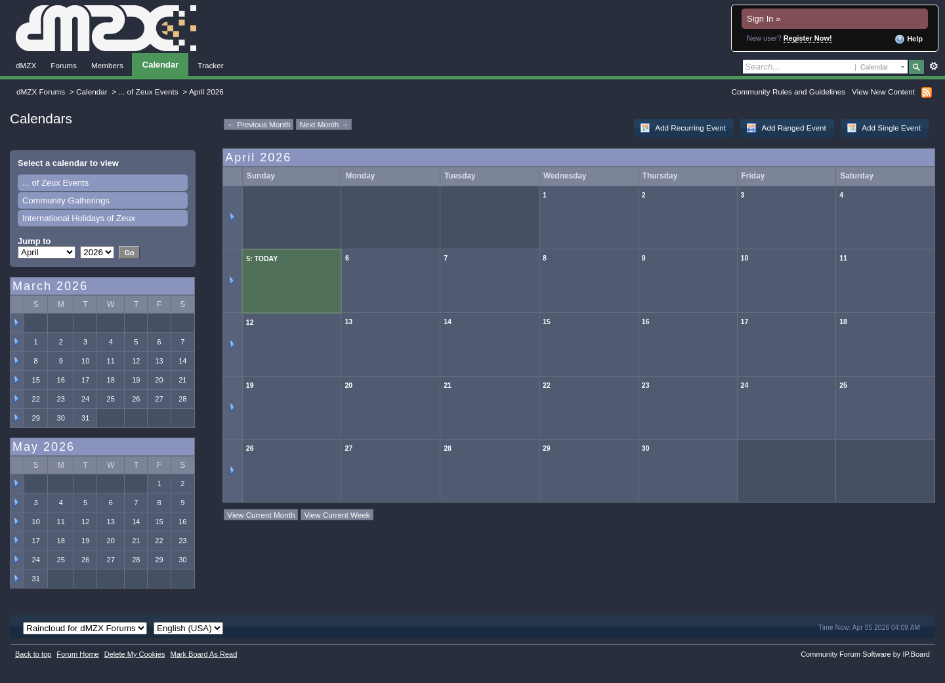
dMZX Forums (40, 91)
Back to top (33, 654)
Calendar (160, 65)
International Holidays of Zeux (78, 218)
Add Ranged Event (786, 128)
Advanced (933, 66)
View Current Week (336, 514)
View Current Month (261, 514)
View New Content (883, 91)
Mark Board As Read (203, 654)
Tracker (210, 65)
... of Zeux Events (148, 91)
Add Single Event (884, 128)
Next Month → (323, 124)
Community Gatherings (66, 200)
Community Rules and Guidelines (788, 91)
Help (908, 39)
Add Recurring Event (683, 128)
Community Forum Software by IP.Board (865, 654)
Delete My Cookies (134, 654)
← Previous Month (258, 124)
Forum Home (77, 654)
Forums (64, 65)
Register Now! (808, 38)
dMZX (26, 65)
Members (107, 65)
